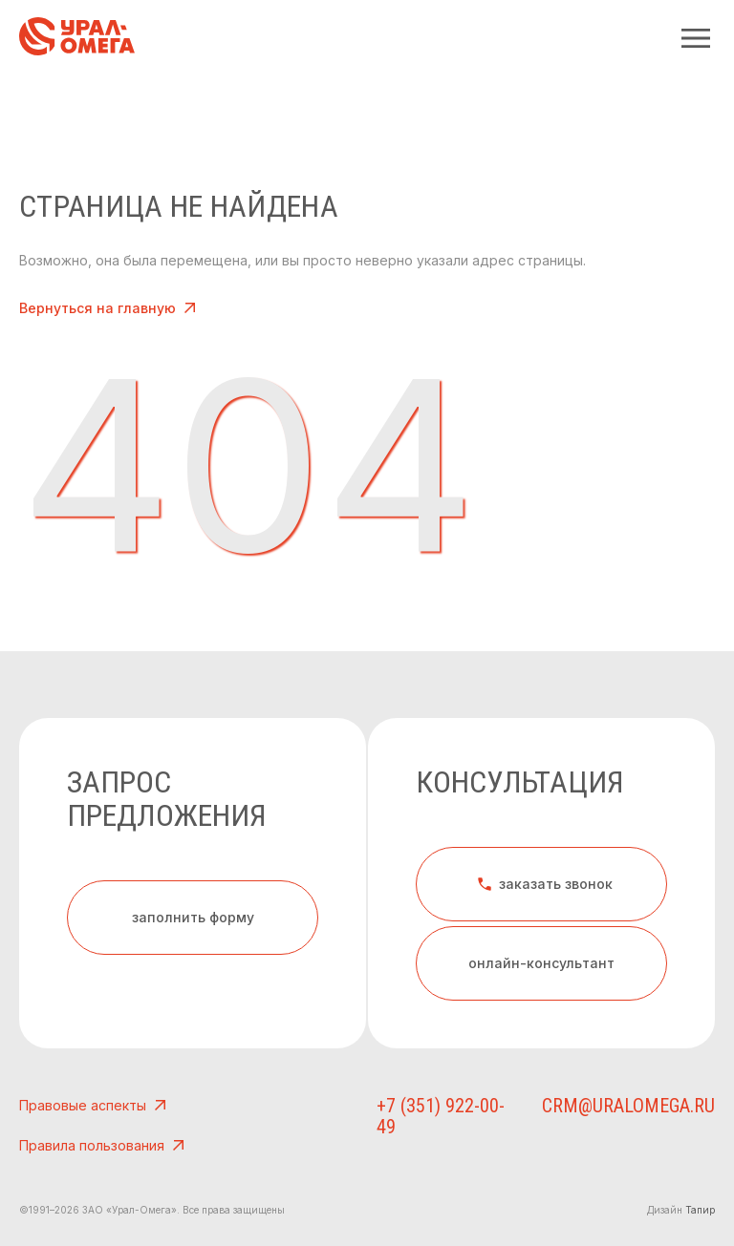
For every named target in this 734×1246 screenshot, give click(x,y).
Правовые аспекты (94, 1105)
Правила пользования (103, 1145)
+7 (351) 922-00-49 (499, 1106)
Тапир (700, 1209)
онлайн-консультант (541, 963)
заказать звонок (544, 884)
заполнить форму (193, 917)
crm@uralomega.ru (646, 1106)
